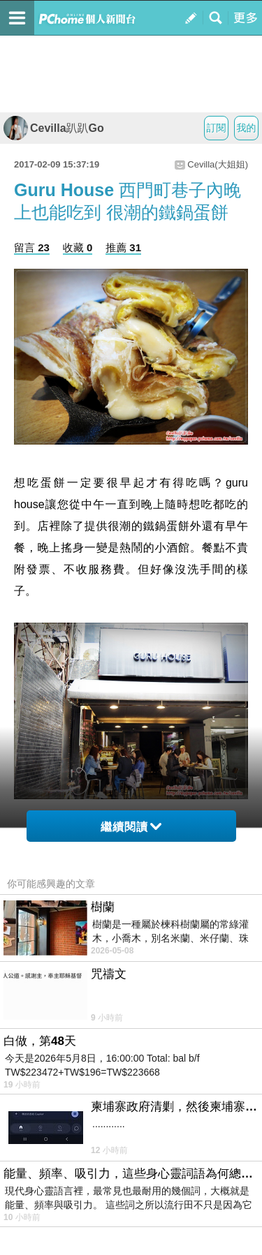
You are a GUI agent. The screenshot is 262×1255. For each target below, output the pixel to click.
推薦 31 (123, 247)
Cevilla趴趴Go (53, 128)
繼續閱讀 (131, 827)
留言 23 (32, 247)
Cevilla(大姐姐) (217, 164)
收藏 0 (78, 247)
